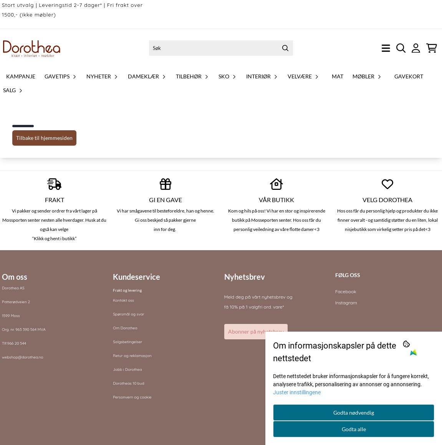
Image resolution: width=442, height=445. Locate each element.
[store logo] (32, 48)
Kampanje (20, 76)
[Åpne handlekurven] (431, 48)
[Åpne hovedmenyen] (386, 48)
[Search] (285, 48)
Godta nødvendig (353, 412)
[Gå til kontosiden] (416, 48)
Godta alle (354, 429)
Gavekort (408, 76)
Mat (337, 76)
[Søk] (221, 48)
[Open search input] (401, 48)
